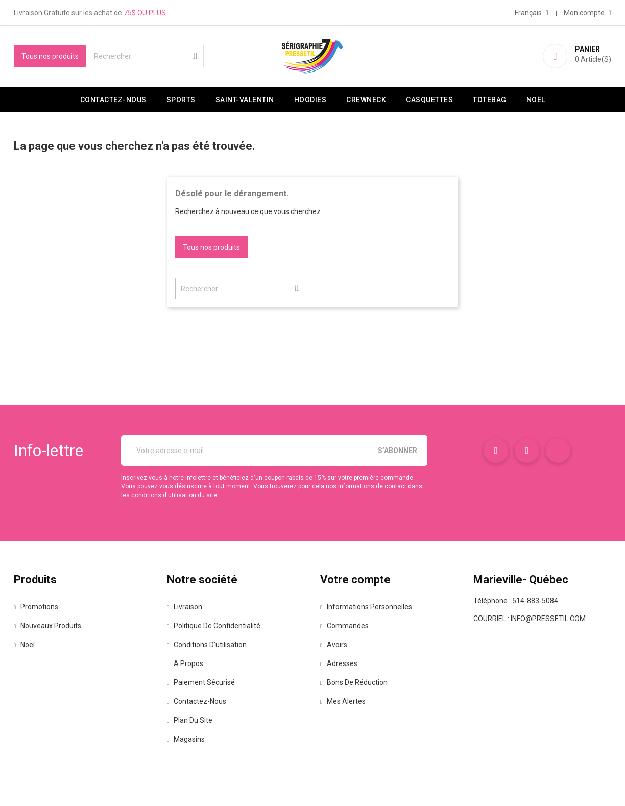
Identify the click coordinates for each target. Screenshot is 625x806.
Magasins (188, 739)
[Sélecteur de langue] (531, 13)
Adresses (341, 663)
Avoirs (336, 645)
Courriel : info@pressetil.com (529, 618)
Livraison (187, 607)
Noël (535, 100)
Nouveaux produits (50, 626)
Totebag (490, 100)
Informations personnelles (368, 607)
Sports (181, 100)
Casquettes (429, 100)
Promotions (38, 607)
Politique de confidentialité (216, 626)
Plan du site (192, 720)
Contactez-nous (113, 100)
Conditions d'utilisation (209, 645)
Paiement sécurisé (203, 682)
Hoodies (310, 100)
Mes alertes (345, 701)
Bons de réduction (356, 682)
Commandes (347, 626)
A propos (187, 663)
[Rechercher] (145, 56)
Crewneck (366, 100)
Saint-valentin (244, 100)
